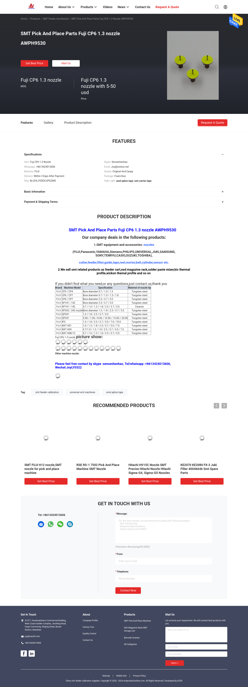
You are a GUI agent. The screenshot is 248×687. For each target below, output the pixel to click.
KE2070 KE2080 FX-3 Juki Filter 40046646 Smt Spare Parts (199, 469)
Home (24, 18)
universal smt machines (82, 392)
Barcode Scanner (132, 638)
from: (120, 554)
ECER (179, 681)
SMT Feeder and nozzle (56, 18)
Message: (122, 513)
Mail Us (66, 63)
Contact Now (128, 590)
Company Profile (90, 620)
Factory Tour (88, 627)
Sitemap (106, 676)
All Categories (130, 644)
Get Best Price (34, 63)
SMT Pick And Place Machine (137, 621)
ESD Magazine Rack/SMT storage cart (135, 629)
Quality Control (89, 633)
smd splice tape (114, 392)
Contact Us (88, 640)
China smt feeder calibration (79, 681)
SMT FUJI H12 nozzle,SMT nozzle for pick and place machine (43, 469)
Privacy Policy (139, 676)
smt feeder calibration (47, 392)
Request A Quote (212, 122)
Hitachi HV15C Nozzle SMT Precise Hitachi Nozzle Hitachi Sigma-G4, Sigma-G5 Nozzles (149, 469)
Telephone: (123, 571)
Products (35, 18)
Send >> (174, 663)
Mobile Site (121, 676)
